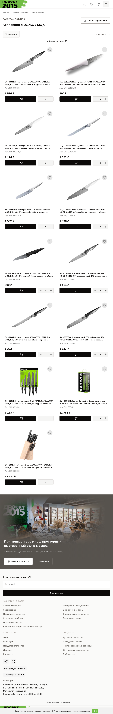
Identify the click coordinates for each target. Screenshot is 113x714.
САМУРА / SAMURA (20, 13)
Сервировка (9, 609)
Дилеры (7, 650)
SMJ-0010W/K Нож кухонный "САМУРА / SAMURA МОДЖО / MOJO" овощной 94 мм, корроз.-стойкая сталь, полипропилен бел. (83, 83)
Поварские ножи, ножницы (77, 605)
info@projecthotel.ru (15, 668)
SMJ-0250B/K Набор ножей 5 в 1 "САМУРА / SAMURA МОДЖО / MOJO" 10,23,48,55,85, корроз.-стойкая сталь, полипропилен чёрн (29, 402)
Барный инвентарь (73, 609)
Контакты (8, 654)
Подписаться (56, 593)
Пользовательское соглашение (56, 702)
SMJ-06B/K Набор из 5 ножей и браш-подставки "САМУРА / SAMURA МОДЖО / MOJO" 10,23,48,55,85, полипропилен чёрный (83, 402)
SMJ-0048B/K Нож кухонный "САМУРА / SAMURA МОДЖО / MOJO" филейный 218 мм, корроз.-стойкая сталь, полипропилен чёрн (27, 338)
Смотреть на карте (18, 561)
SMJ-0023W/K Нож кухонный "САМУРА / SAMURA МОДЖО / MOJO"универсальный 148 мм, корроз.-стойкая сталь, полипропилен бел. (28, 147)
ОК (95, 711)
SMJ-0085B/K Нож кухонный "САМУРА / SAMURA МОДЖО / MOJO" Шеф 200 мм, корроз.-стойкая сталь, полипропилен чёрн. (27, 83)
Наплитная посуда (12, 622)
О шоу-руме (43, 561)
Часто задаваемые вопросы (77, 645)
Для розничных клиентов (76, 650)
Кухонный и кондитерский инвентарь (23, 626)
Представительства (13, 645)
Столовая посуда (12, 605)
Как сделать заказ (72, 641)
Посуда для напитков (14, 614)
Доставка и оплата (73, 637)
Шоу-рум (8, 680)
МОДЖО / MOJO (38, 13)
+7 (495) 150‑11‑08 (14, 674)
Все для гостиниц (72, 618)
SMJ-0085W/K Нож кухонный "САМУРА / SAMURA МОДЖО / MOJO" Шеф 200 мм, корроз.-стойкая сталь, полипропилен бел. (82, 210)
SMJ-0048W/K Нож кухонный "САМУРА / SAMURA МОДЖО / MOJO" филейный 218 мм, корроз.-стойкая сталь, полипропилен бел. (82, 147)
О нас (6, 637)
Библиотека (69, 654)
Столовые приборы (13, 618)
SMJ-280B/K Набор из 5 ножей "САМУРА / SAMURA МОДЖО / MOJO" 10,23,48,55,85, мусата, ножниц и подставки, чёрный (28, 466)
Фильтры (12, 34)
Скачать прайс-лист (95, 20)
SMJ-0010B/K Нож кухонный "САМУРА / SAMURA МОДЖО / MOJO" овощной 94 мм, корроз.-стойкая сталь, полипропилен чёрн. (28, 274)
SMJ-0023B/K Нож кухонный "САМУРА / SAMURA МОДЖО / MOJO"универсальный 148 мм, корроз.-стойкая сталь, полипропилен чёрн (82, 274)
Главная (6, 13)
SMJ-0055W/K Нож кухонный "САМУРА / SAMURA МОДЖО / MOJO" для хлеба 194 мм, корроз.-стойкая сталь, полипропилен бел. (28, 210)
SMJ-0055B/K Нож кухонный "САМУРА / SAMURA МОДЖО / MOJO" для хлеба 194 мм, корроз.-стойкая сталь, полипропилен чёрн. (82, 338)
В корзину (14, 99)
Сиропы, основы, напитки (76, 614)
